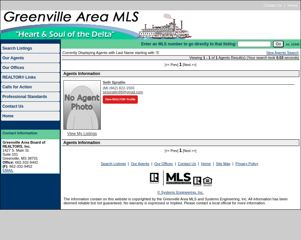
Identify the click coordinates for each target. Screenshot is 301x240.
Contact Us (273, 5)
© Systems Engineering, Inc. (181, 192)
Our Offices (13, 67)
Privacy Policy (246, 164)
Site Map (223, 164)
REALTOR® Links (19, 77)
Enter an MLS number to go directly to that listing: (188, 44)
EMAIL (7, 170)
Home (292, 5)
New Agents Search (282, 53)
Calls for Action (17, 87)
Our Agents (13, 58)
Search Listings (17, 48)
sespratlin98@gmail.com (123, 92)
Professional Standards (24, 96)
